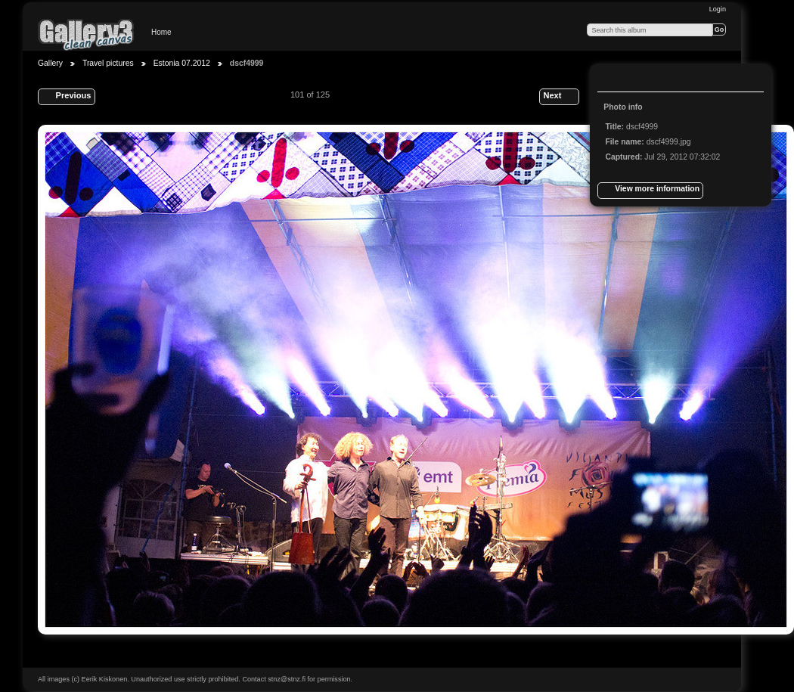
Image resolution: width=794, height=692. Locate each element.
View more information (650, 191)
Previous (66, 97)
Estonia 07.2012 (182, 63)
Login (717, 9)
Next (559, 97)
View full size (613, 79)
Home (161, 32)
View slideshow (643, 79)
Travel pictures (108, 63)
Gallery (50, 63)
